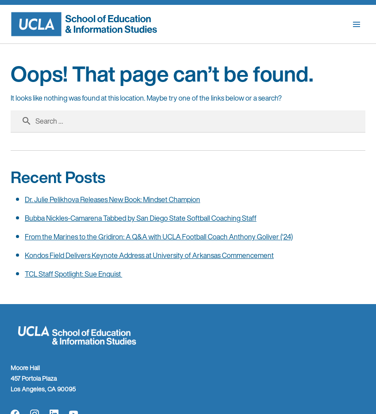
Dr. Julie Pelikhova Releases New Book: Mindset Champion (112, 199)
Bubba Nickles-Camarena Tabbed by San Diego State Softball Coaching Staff (140, 218)
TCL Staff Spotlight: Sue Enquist (73, 274)
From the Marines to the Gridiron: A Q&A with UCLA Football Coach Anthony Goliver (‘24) (159, 236)
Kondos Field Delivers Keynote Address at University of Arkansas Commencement (149, 255)
